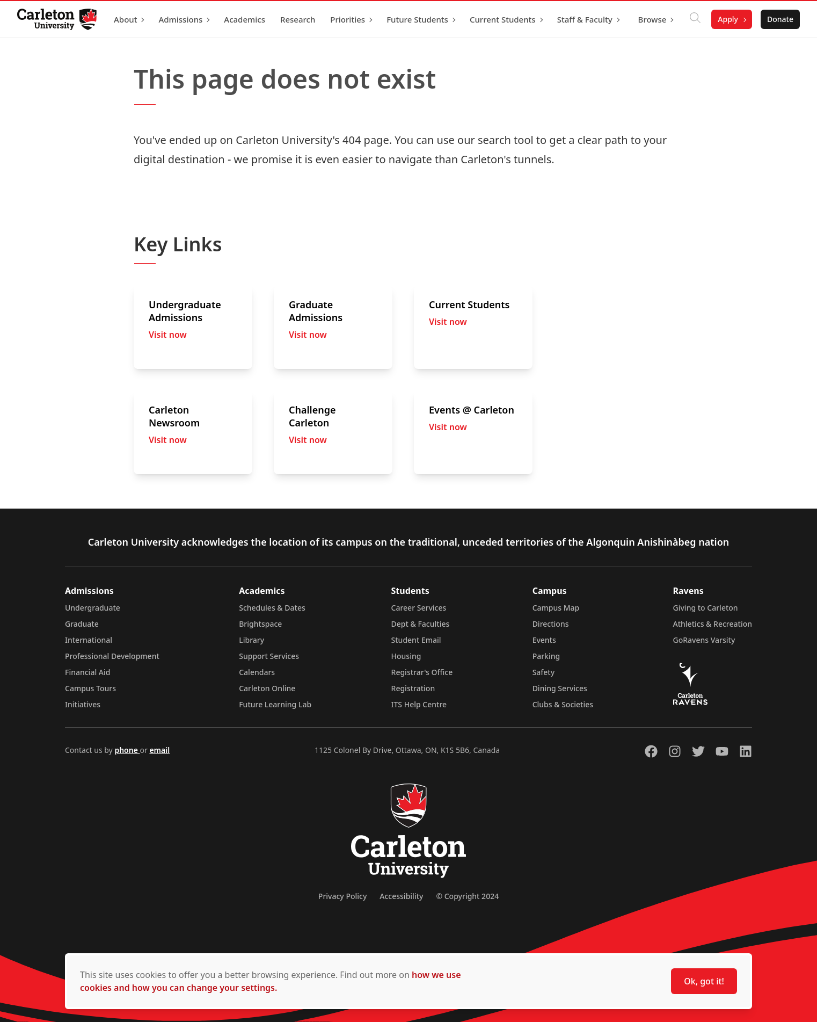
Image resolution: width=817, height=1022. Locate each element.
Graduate (82, 624)
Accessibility (401, 896)
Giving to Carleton (705, 608)
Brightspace (260, 624)
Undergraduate (92, 608)
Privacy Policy (342, 896)
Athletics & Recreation (712, 624)
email (159, 750)
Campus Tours (90, 688)
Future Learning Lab (275, 704)
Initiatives (82, 704)
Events (544, 640)
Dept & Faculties (420, 624)
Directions (550, 624)
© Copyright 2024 (467, 896)
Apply (728, 19)
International (88, 640)
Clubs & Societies (562, 704)
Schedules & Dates (272, 608)
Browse (652, 19)
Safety (543, 672)
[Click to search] (695, 19)
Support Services (269, 656)
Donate (780, 19)
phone (127, 750)
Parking (546, 656)
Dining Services (559, 688)
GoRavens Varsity (704, 640)
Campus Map (556, 608)
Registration (413, 688)
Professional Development (112, 656)
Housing (406, 656)
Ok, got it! (704, 981)
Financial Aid (87, 672)
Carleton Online (267, 688)
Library (251, 640)
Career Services (419, 608)
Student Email (416, 640)
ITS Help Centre (419, 704)
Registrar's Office (422, 672)
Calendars (257, 672)
